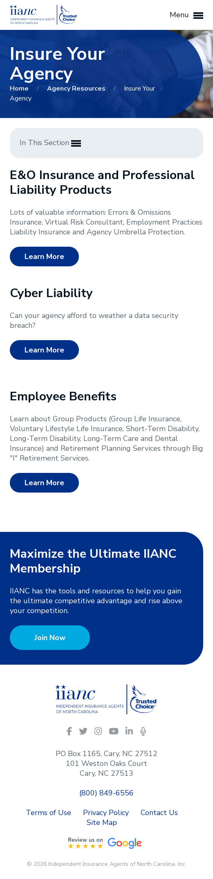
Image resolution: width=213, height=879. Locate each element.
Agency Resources (77, 88)
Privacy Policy (106, 813)
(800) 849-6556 (106, 793)
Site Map (102, 822)
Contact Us (159, 813)
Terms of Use (48, 813)
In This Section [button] (50, 143)
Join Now (49, 638)
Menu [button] (186, 15)
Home (20, 88)
